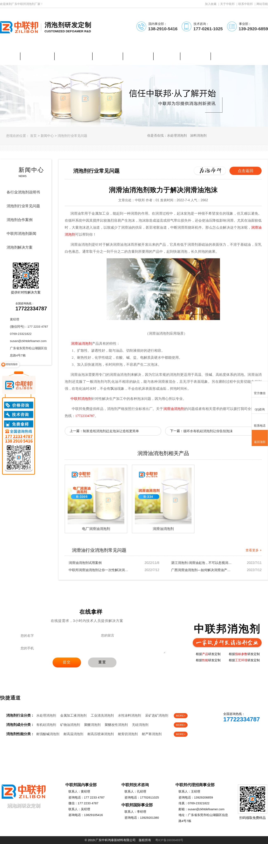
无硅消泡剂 (140, 724)
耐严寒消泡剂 (152, 734)
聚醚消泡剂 (92, 724)
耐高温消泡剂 (73, 734)
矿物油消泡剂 (70, 724)
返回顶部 (260, 438)
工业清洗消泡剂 (102, 715)
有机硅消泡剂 (46, 724)
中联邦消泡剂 (81, 399)
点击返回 (245, 171)
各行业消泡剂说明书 (23, 192)
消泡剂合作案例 (20, 220)
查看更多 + (254, 550)
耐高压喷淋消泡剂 (100, 734)
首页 (33, 135)
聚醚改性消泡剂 (116, 724)
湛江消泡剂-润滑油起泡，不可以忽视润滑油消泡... (202, 563)
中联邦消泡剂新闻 (21, 234)
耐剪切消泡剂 (128, 734)
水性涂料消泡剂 (129, 715)
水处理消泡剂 (46, 715)
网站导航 (262, 4)
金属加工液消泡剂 (73, 715)
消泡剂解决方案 (20, 247)
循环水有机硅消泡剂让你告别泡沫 (208, 431)
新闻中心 (47, 135)
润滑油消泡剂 (173, 409)
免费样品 (251, 731)
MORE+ (181, 715)
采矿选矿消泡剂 (156, 715)
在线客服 (224, 731)
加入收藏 (210, 4)
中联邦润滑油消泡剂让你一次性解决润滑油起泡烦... (99, 570)
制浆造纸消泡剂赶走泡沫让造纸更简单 (111, 431)
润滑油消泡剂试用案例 (85, 563)
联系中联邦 (245, 4)
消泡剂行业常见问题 (72, 135)
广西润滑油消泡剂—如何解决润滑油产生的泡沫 (202, 570)
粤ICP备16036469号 (169, 840)
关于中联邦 (227, 4)
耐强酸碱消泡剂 (47, 734)
